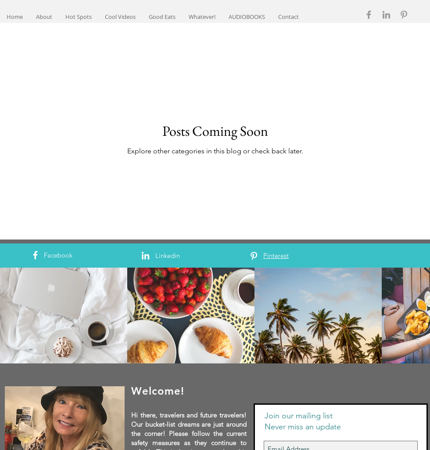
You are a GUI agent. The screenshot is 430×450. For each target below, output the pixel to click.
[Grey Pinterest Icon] (403, 14)
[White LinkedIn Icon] (145, 255)
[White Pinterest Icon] (253, 255)
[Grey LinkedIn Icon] (386, 14)
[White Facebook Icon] (35, 255)
